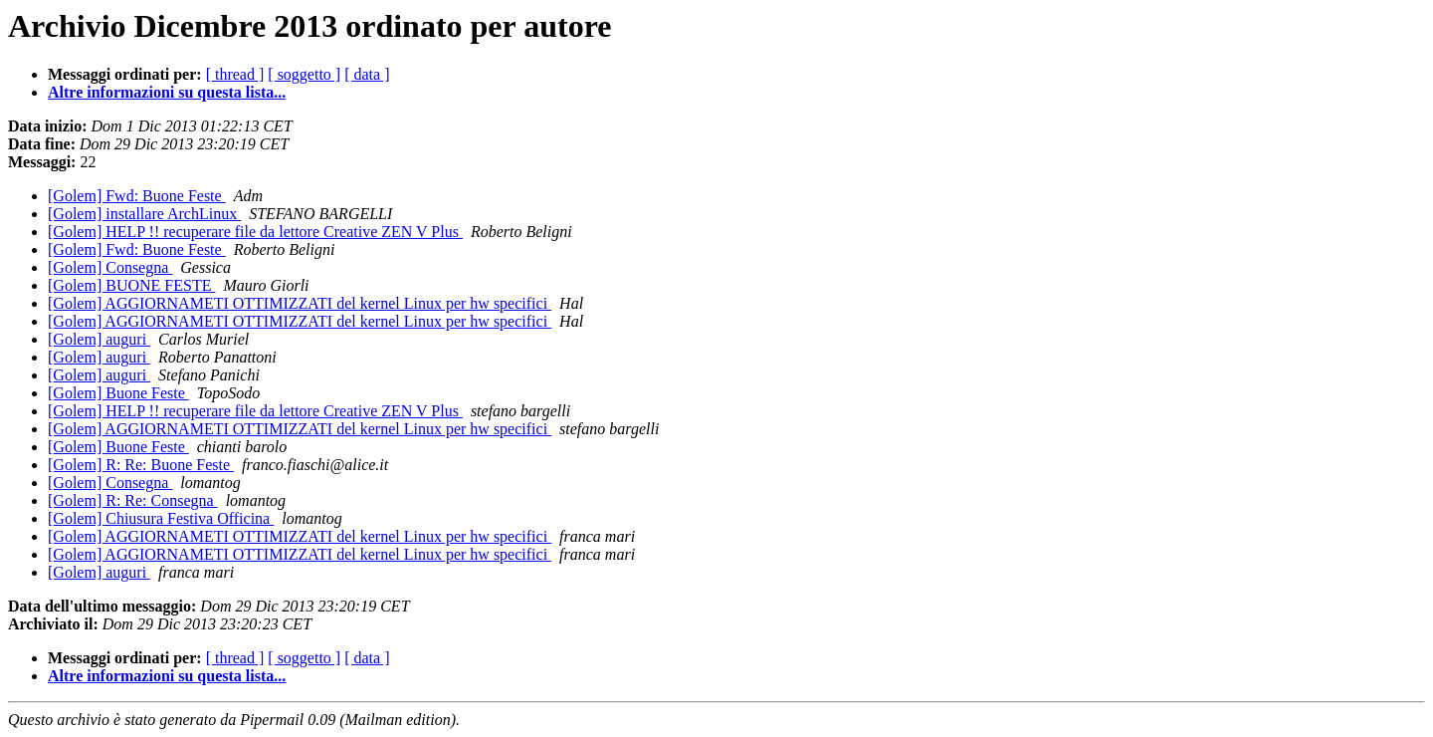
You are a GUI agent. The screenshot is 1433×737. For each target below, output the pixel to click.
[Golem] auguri (99, 339)
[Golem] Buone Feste (118, 392)
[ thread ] (235, 74)
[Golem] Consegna (110, 267)
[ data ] (366, 74)
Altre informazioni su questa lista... (167, 92)
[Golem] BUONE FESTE (131, 285)
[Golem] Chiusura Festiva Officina (161, 518)
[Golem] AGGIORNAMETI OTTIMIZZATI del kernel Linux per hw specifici (299, 303)
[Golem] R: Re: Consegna (133, 500)
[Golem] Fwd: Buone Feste (137, 195)
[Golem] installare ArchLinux (144, 213)
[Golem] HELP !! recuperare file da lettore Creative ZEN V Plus (255, 231)
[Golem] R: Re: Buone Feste (141, 464)
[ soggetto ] (304, 74)
